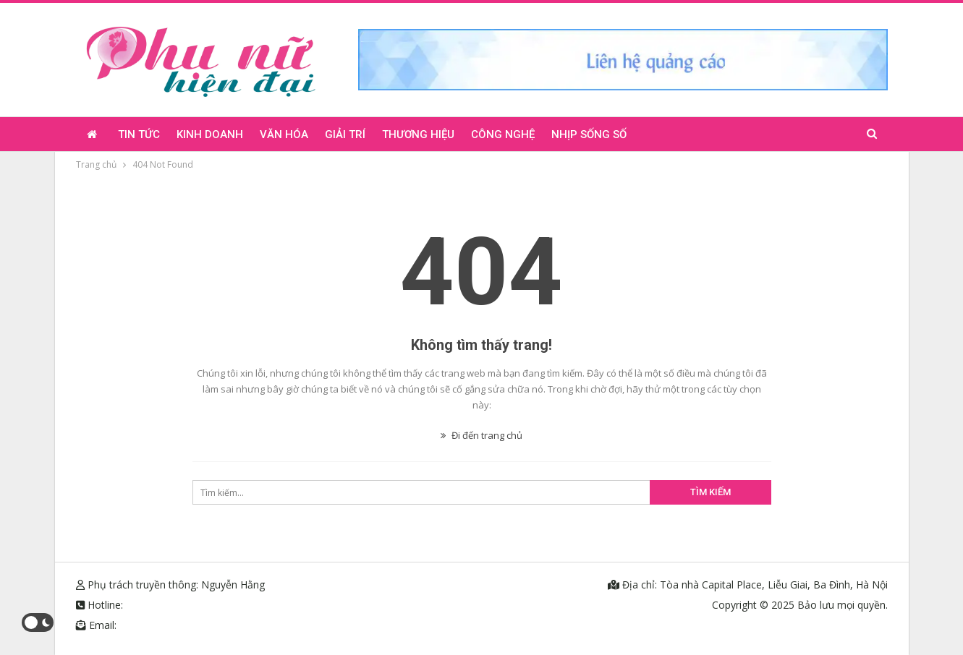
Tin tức (139, 134)
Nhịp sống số (589, 134)
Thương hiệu (418, 134)
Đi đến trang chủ (481, 435)
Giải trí (345, 134)
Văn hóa (284, 134)
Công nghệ (503, 134)
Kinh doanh (210, 134)
